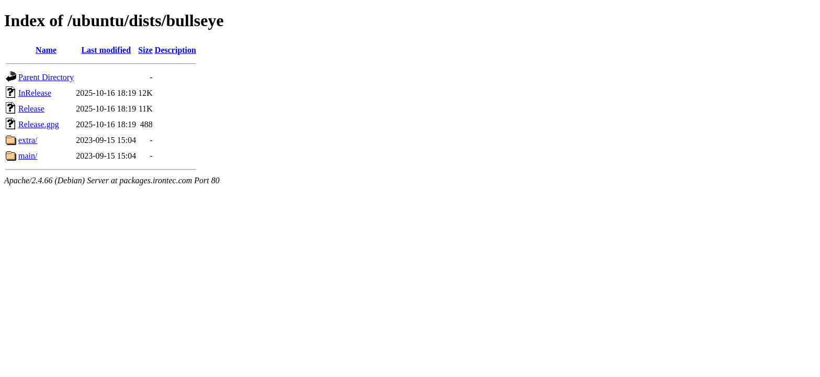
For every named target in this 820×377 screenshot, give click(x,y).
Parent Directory (46, 77)
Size (145, 50)
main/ (27, 155)
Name (46, 50)
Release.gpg (38, 124)
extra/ (27, 140)
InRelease (34, 92)
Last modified (106, 50)
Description (175, 50)
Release (31, 108)
